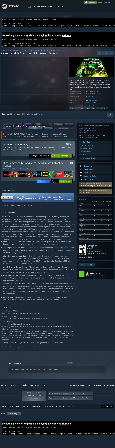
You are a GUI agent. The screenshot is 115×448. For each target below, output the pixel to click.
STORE (29, 6)
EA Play (104, 214)
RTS (98, 111)
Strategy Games (14, 53)
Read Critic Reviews (96, 256)
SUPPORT (60, 6)
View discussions (85, 230)
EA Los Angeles (91, 103)
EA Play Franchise (27, 53)
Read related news (86, 227)
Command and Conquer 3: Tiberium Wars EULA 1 (95, 149)
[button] (95, 147)
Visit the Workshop (86, 233)
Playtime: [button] (55, 420)
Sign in (4, 117)
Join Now (6, 150)
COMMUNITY (40, 6)
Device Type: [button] (14, 423)
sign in (100, 2)
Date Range (47, 413)
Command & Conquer (94, 214)
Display (69, 413)
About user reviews (94, 388)
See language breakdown (78, 388)
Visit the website (86, 220)
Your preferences (108, 388)
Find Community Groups (88, 236)
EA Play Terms (84, 155)
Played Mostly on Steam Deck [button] (72, 420)
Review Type (6, 413)
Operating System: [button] (92, 420)
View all (70, 365)
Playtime (59, 413)
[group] (57, 422)
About (51, 6)
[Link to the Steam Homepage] (12, 8)
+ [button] (106, 111)
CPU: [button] (104, 420)
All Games (4, 53)
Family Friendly (90, 111)
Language (34, 413)
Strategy (72, 111)
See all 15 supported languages (89, 179)
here (47, 372)
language (107, 2)
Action (103, 111)
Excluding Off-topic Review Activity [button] (37, 420)
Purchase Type (21, 413)
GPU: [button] (3, 423)
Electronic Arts (91, 105)
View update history (86, 223)
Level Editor (80, 111)
